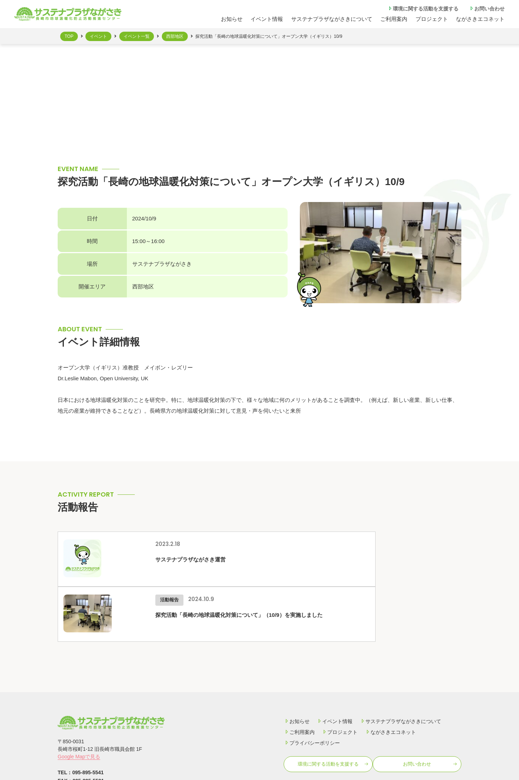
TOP (69, 36)
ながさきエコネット (480, 19)
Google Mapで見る (79, 701)
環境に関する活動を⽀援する (422, 8)
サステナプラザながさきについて (331, 19)
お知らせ (232, 19)
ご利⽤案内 (393, 19)
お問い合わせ (487, 8)
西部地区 (174, 36)
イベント (98, 36)
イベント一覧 (137, 36)
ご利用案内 (299, 677)
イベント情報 (266, 19)
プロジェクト (432, 19)
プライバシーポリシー (312, 688)
